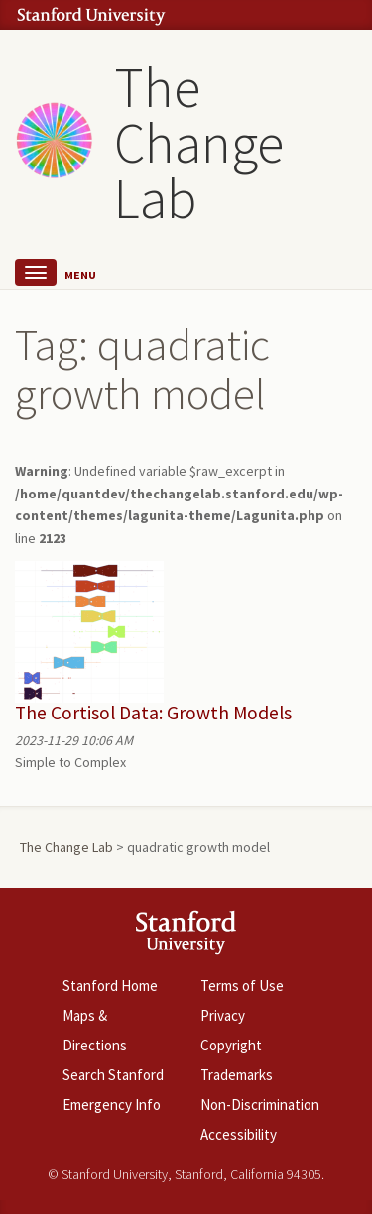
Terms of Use (242, 985)
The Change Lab (199, 143)
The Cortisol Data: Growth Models (153, 712)
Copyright (231, 1045)
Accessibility (238, 1134)
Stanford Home (110, 985)
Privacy (222, 1015)
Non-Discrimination (259, 1104)
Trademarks (236, 1074)
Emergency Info (111, 1104)
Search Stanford (113, 1074)
